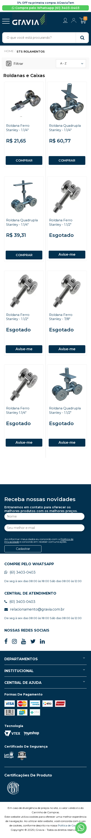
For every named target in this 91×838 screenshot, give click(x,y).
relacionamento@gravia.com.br (34, 611)
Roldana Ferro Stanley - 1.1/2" (61, 222)
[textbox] (45, 37)
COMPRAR (24, 160)
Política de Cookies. (70, 827)
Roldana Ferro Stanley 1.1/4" (18, 411)
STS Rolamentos (31, 51)
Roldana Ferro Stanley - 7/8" (61, 317)
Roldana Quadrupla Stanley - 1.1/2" (65, 411)
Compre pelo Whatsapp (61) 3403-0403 (45, 8)
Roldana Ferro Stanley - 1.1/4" (18, 127)
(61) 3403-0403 (20, 574)
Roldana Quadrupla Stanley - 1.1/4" (65, 127)
